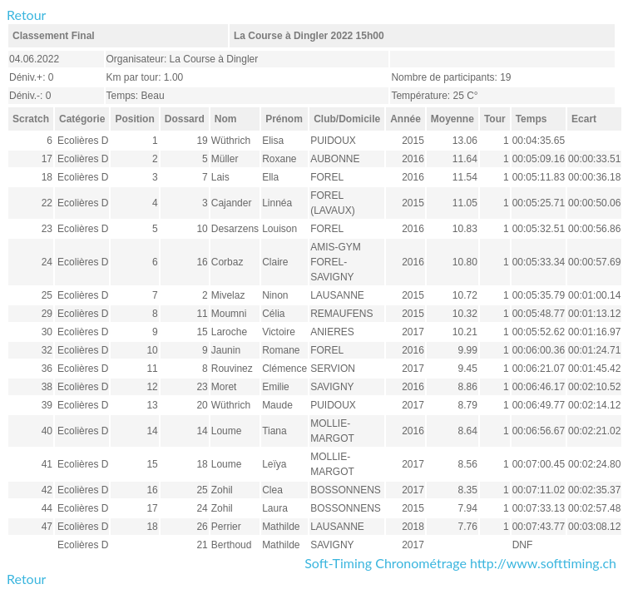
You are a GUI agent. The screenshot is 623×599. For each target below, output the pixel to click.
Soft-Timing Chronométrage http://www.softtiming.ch (460, 563)
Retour (26, 14)
